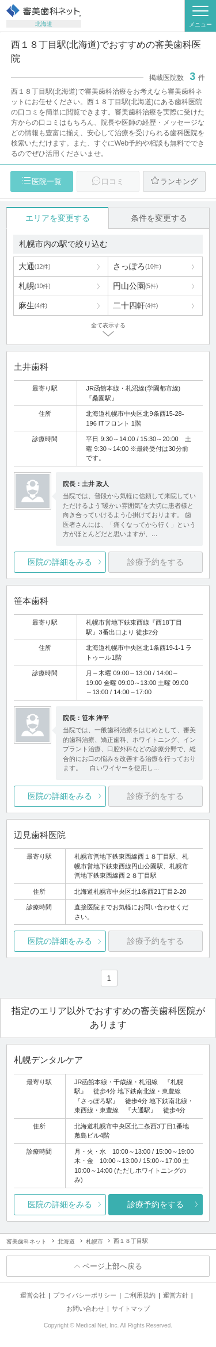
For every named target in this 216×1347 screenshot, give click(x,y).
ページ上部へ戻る (112, 1266)
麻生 (32, 305)
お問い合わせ (85, 1308)
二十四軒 (135, 305)
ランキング (179, 181)
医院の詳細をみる (60, 562)
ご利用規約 (140, 1295)
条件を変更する (159, 218)
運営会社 (33, 1295)
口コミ (112, 181)
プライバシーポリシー (84, 1295)
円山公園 (135, 285)
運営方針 (175, 1295)
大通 (34, 266)
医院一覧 (47, 181)
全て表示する (108, 325)
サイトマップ (131, 1308)
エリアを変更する (57, 218)
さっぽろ (137, 266)
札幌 (34, 285)
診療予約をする (155, 1204)
